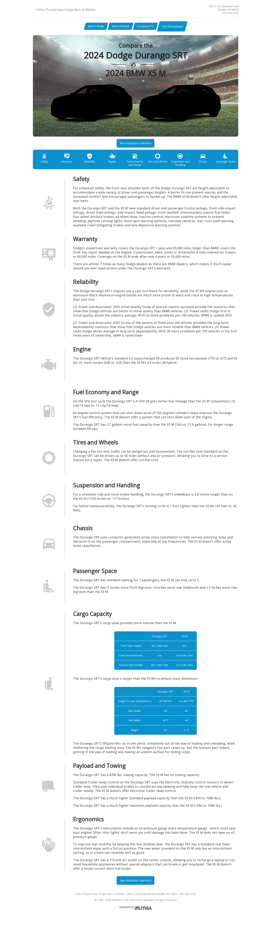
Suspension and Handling (181, 161)
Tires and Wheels (159, 159)
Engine (113, 159)
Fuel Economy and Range (136, 161)
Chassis (204, 159)
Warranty (67, 159)
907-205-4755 (230, 13)
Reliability (89, 159)
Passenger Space (227, 159)
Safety (44, 159)
